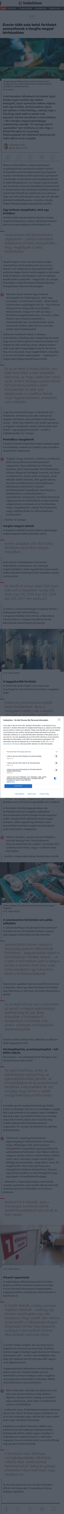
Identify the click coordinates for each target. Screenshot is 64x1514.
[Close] (60, 720)
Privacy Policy (44, 794)
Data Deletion (19, 794)
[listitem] (32, 752)
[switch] (55, 756)
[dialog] (32, 757)
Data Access (32, 794)
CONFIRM (18, 786)
